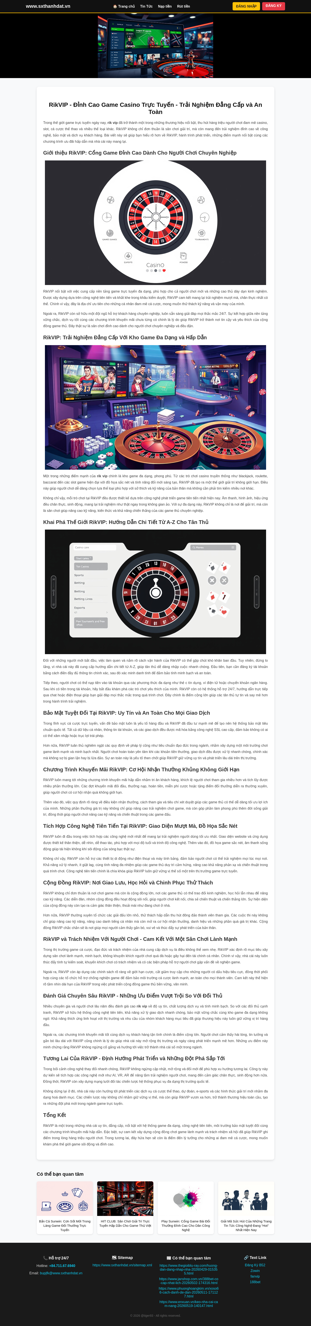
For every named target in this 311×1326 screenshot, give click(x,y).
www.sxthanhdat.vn (48, 6)
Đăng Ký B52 (255, 1265)
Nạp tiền (165, 6)
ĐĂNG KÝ (274, 6)
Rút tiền (183, 6)
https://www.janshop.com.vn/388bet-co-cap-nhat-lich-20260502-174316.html (188, 1281)
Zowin (255, 1271)
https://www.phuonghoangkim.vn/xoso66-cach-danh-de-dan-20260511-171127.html (189, 1292)
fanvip (255, 1276)
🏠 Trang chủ (124, 6)
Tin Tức (146, 6)
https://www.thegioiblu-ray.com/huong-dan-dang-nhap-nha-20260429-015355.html (189, 1269)
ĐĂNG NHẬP (246, 6)
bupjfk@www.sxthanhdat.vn (61, 1273)
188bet (255, 1282)
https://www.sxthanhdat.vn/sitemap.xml (122, 1265)
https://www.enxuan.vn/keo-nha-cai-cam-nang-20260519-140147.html (189, 1304)
